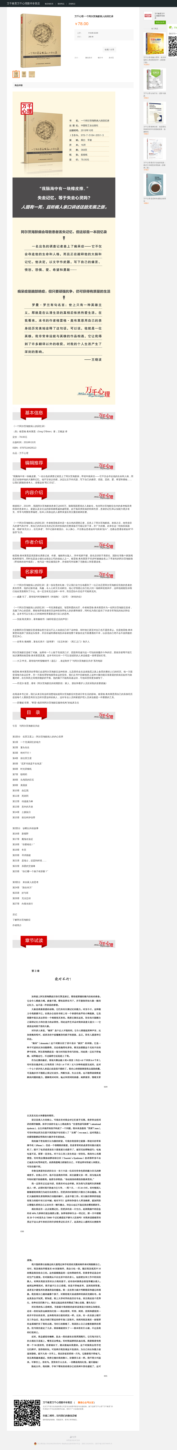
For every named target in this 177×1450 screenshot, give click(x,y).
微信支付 (87, 58)
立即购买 (87, 48)
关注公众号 (160, 22)
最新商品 (61, 4)
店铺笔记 (72, 4)
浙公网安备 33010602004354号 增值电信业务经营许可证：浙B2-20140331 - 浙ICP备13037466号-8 (74, 1444)
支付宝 (110, 58)
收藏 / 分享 (109, 49)
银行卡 (99, 58)
